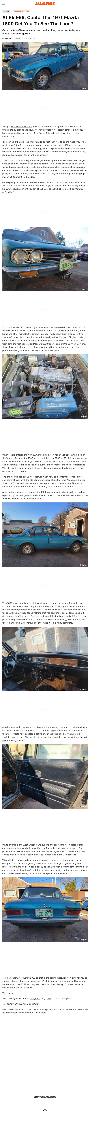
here (49, 998)
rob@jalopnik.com (51, 1009)
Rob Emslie (9, 38)
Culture (6, 12)
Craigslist (35, 998)
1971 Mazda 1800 (15, 327)
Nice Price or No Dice (21, 12)
